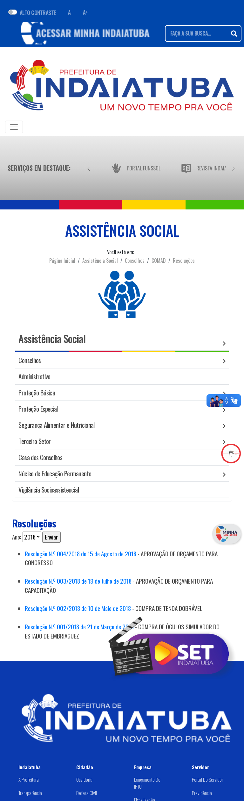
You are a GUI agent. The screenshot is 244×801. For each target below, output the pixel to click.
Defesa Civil (86, 792)
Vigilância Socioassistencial (48, 489)
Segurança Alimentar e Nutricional (56, 425)
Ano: (16, 537)
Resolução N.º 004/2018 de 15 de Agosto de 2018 (80, 553)
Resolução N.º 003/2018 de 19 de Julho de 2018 (78, 581)
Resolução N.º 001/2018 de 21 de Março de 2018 (79, 626)
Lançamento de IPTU (147, 783)
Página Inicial (62, 260)
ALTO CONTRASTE (38, 12)
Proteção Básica (36, 392)
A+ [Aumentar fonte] (85, 12)
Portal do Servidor (207, 779)
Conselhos (135, 260)
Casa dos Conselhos (40, 457)
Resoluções (184, 260)
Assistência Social (100, 260)
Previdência (202, 792)
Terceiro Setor (34, 441)
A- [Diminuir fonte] (70, 12)
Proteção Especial (38, 409)
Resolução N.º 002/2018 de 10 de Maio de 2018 (78, 608)
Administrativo (34, 376)
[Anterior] (89, 167)
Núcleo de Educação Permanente (54, 473)
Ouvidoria (84, 779)
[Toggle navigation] (14, 127)
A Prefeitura (28, 779)
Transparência (30, 792)
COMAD (159, 260)
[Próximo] (233, 167)
